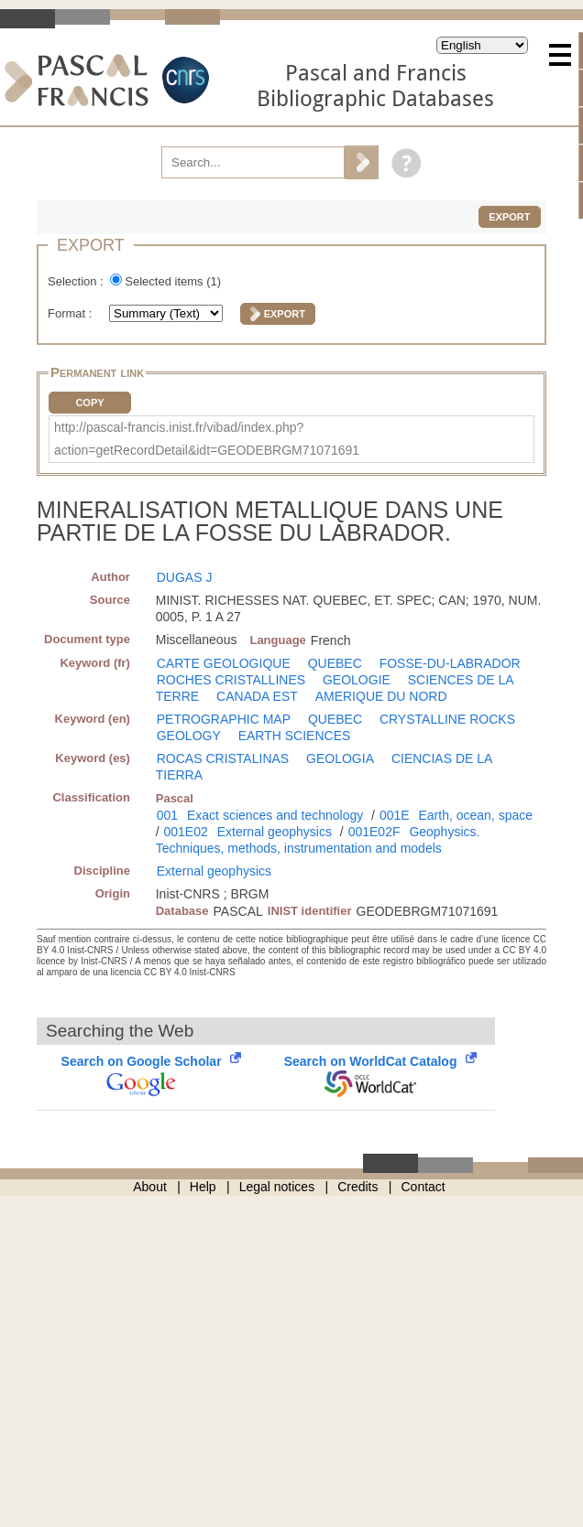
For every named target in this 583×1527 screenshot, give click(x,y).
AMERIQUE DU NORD (381, 696)
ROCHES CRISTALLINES (231, 679)
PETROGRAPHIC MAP (224, 719)
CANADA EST (257, 696)
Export (509, 216)
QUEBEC (335, 663)
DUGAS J (185, 577)
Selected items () (173, 281)
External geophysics (274, 831)
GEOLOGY (189, 735)
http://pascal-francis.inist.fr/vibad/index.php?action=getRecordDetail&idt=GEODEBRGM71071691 (206, 438)
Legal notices (277, 1186)
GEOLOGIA (340, 758)
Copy (89, 402)
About (150, 1186)
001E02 (186, 831)
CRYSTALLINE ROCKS (447, 719)
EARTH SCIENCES (294, 735)
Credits (357, 1186)
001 (167, 815)
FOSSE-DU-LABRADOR (450, 663)
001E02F (374, 831)
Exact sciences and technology (275, 815)
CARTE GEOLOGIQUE (224, 663)
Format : (71, 313)
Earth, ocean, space (475, 815)
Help (203, 1186)
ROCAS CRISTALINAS (223, 758)
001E (395, 815)
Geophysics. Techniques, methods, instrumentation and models (318, 839)
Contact (424, 1186)
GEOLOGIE (356, 679)
